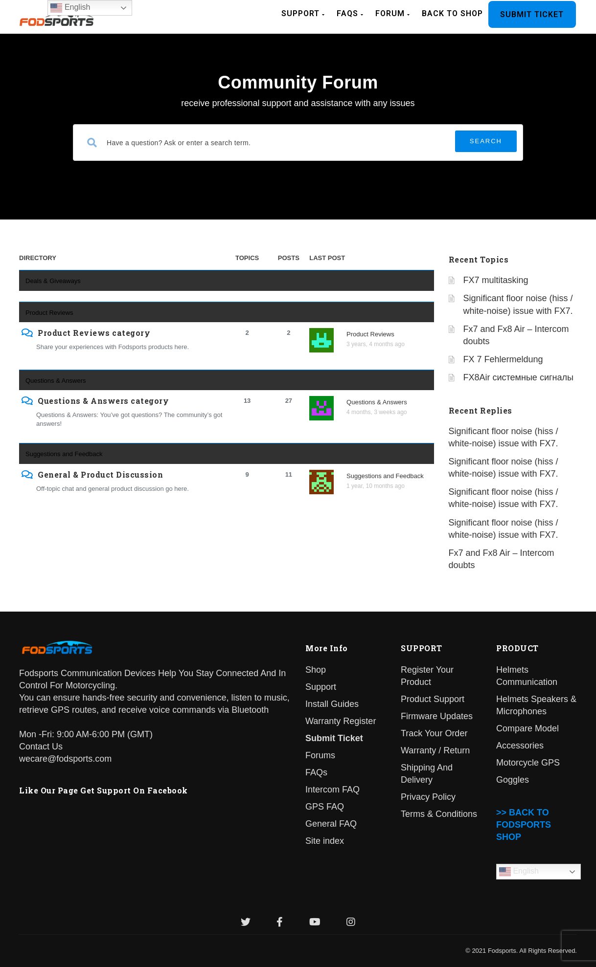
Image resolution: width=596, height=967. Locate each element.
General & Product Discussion (100, 475)
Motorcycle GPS (528, 763)
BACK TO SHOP (452, 13)
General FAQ (331, 824)
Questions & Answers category (103, 401)
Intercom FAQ (332, 789)
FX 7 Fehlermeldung (503, 359)
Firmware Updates (437, 716)
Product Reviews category (94, 333)
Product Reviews (49, 312)
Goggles (512, 780)
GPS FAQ (324, 807)
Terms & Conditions (439, 814)
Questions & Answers (55, 380)
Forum (392, 13)
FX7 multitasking (495, 280)
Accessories (520, 745)
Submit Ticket (532, 14)
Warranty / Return (435, 750)
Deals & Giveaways (53, 281)
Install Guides (332, 704)
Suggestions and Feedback (64, 454)
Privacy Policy (428, 797)
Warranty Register (340, 721)
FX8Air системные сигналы (518, 377)
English (519, 872)
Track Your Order (434, 733)
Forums (320, 755)
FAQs (350, 13)
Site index (324, 841)
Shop (315, 670)
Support (303, 13)
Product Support (432, 699)
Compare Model (527, 728)
